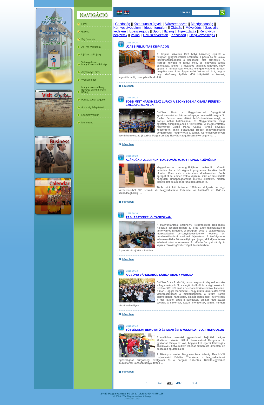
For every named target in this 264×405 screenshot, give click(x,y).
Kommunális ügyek (147, 24)
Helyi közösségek (202, 35)
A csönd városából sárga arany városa (159, 274)
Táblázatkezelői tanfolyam (149, 217)
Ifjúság (169, 31)
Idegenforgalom (155, 27)
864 (194, 383)
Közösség (178, 35)
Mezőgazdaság (202, 24)
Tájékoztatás (186, 31)
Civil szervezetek (155, 35)
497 (178, 383)
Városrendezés (176, 24)
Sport (156, 31)
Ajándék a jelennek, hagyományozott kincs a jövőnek (171, 159)
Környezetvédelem (127, 27)
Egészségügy (139, 31)
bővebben (128, 86)
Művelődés (194, 27)
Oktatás (176, 27)
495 (160, 383)
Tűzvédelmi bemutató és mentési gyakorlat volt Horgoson (175, 329)
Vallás (135, 35)
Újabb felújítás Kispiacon (147, 46)
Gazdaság (122, 24)
